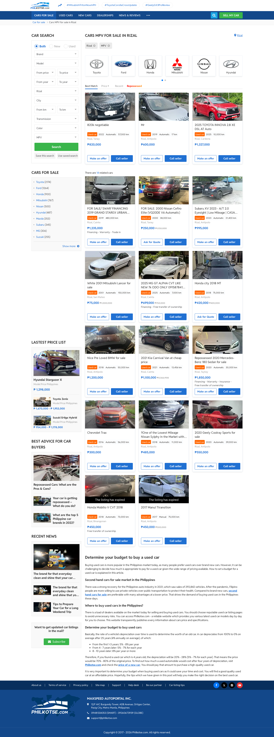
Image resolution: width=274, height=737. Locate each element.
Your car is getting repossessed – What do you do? (65, 502)
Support (116, 685)
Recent (119, 86)
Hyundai (41, 212)
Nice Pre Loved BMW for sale (106, 358)
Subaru (40, 224)
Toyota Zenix (60, 399)
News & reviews (129, 15)
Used (72, 46)
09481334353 (98, 712)
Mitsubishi (41, 200)
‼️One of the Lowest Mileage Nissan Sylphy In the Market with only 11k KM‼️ (162, 435)
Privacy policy (80, 685)
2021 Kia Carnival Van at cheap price (161, 360)
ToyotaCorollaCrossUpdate (122, 5)
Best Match (91, 86)
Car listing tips (177, 685)
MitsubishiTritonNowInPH (82, 5)
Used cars (66, 15)
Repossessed (134, 86)
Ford (38, 188)
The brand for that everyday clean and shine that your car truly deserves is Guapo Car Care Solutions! (56, 576)
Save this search (45, 155)
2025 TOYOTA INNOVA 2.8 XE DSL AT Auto (215, 127)
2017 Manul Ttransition (156, 507)
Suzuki (40, 237)
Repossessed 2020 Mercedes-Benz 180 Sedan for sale (214, 360)
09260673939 (126, 712)
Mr (143, 125)
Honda (40, 194)
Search (56, 147)
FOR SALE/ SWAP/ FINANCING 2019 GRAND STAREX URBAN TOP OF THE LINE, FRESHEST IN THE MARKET (108, 211)
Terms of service (57, 685)
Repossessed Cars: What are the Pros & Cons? (55, 487)
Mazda (40, 218)
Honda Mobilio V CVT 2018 (105, 507)
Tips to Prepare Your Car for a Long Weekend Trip (65, 608)
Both (42, 46)
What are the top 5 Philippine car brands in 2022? (65, 519)
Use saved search (68, 155)
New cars (85, 15)
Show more (69, 246)
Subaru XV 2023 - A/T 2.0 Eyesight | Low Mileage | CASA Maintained (215, 211)
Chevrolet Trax (97, 433)
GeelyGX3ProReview (158, 5)
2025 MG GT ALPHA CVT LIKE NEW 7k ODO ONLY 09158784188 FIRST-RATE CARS (163, 285)
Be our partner (154, 685)
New (57, 46)
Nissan (40, 206)
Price (106, 86)
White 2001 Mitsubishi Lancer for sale (109, 285)
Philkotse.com (93, 665)
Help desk (133, 685)
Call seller (122, 158)
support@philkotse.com (104, 718)
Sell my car (231, 15)
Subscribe (56, 642)
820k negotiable (98, 125)
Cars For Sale (43, 15)
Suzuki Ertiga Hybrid (65, 417)
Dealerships (105, 15)
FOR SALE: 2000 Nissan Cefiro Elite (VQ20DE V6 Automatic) (161, 211)
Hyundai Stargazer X (48, 380)
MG (38, 230)
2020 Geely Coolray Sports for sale (215, 435)
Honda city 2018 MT (208, 283)
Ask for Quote (152, 242)
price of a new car (129, 665)
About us (36, 685)
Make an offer (98, 158)
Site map (100, 685)
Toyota (40, 182)
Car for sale (39, 22)
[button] (162, 80)
